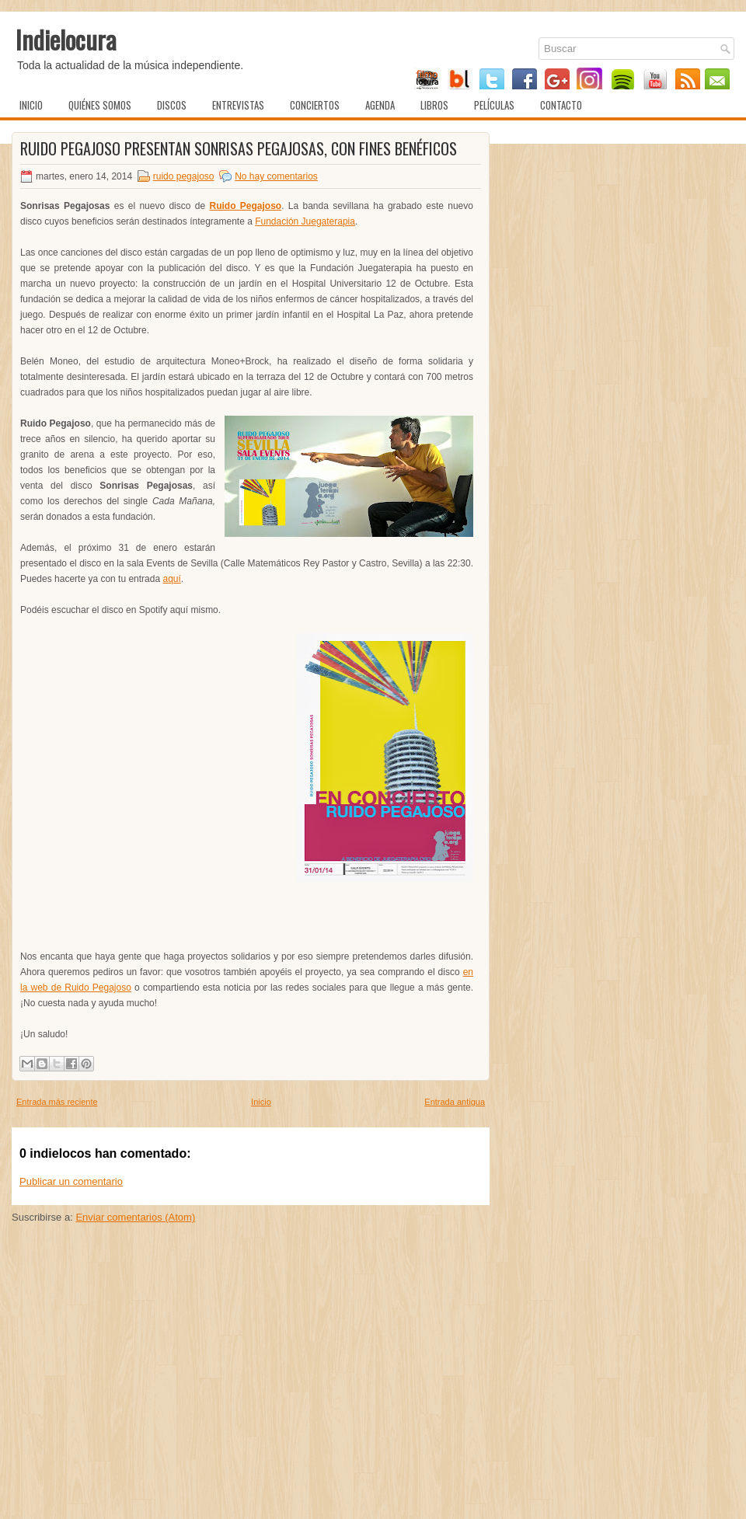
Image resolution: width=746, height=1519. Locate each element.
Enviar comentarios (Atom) (135, 1217)
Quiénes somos (99, 105)
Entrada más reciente (57, 1101)
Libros (434, 105)
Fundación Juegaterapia (305, 221)
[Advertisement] (251, 1399)
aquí (171, 578)
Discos (171, 105)
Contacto (561, 105)
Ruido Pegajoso (245, 205)
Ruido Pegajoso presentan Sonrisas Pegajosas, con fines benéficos (238, 148)
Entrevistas (238, 105)
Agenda (380, 105)
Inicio (31, 105)
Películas (494, 105)
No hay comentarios (276, 176)
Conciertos (315, 105)
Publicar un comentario (71, 1181)
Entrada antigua (454, 1101)
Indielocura (66, 39)
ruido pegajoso (183, 176)
